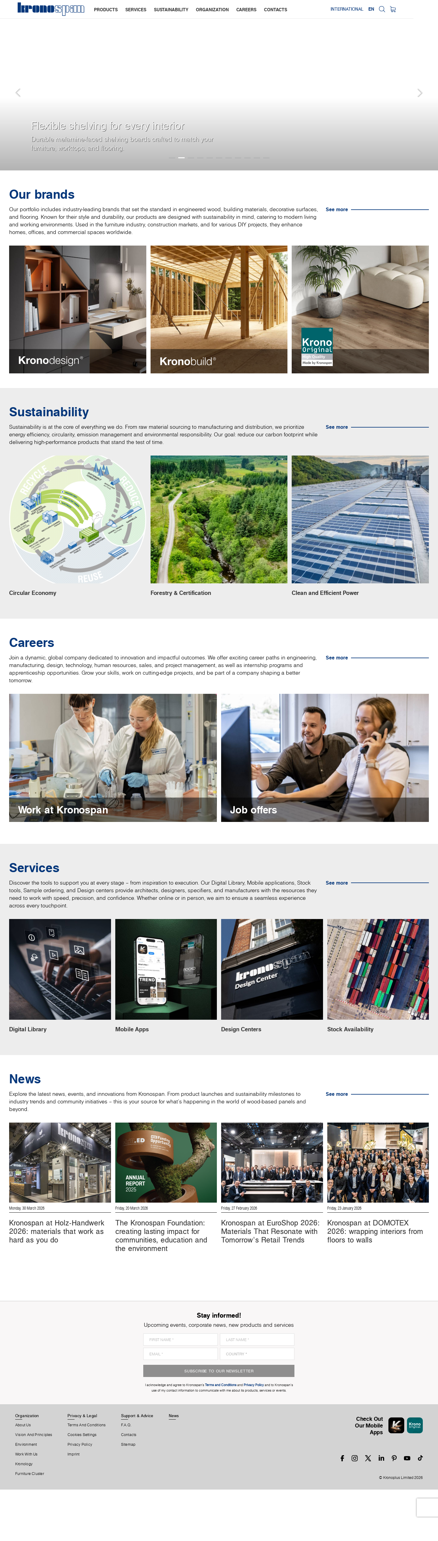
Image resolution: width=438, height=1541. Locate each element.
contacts (276, 9)
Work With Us (26, 1505)
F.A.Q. (126, 1476)
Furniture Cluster (29, 1525)
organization (212, 9)
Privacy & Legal (82, 1467)
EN (395, 9)
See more (337, 209)
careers (247, 9)
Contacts (129, 1486)
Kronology (24, 1515)
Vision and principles (33, 1486)
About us (23, 1476)
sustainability (172, 9)
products (106, 9)
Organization (27, 1467)
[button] (12, 85)
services (136, 9)
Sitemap (128, 1496)
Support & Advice (137, 1467)
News (174, 1467)
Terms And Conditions (87, 1476)
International (371, 9)
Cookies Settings (82, 1486)
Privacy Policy (80, 1496)
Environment (26, 1496)
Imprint (74, 1505)
